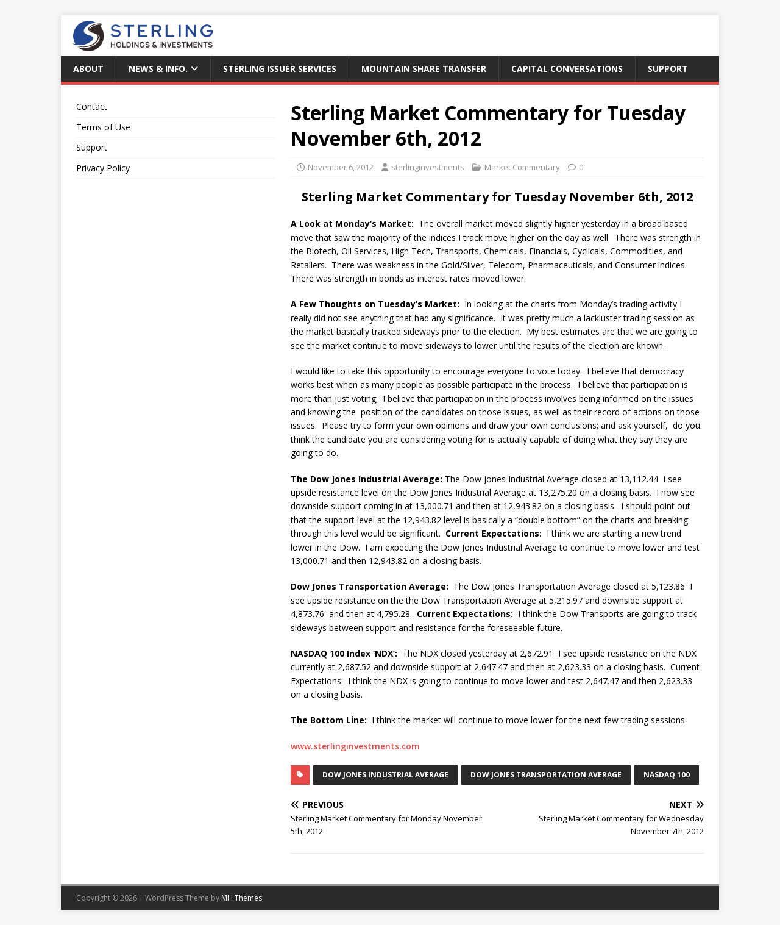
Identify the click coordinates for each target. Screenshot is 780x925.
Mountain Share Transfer (423, 68)
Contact (91, 106)
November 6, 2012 (341, 167)
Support (668, 68)
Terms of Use (103, 127)
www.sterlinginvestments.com (355, 746)
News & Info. (158, 68)
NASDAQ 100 (667, 775)
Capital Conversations (567, 68)
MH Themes (241, 898)
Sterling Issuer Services (279, 68)
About (88, 68)
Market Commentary (522, 167)
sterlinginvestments (427, 167)
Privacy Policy (103, 168)
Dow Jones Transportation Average (546, 775)
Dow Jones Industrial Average (385, 775)
